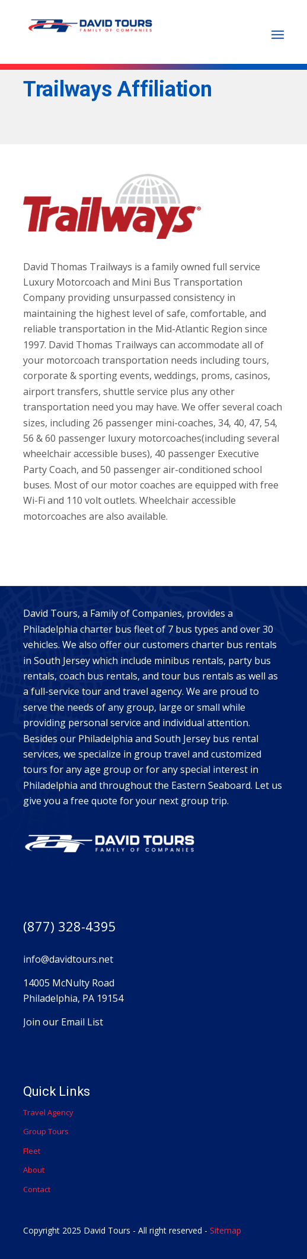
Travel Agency (48, 1112)
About (33, 1169)
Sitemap (225, 1230)
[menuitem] (277, 35)
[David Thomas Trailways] (127, 29)
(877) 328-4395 (69, 926)
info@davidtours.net (68, 959)
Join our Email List (63, 1021)
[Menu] (277, 35)
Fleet (31, 1150)
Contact (36, 1189)
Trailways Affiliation (117, 89)
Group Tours (46, 1131)
